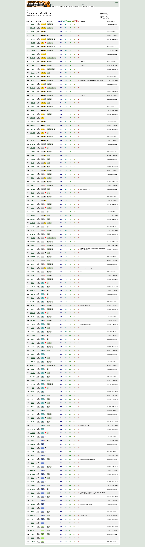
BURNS (33, 151)
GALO (32, 298)
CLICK (32, 493)
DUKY (32, 339)
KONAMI (32, 28)
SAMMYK (32, 256)
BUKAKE (32, 58)
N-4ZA (32, 328)
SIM (33, 91)
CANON (33, 541)
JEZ (33, 388)
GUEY (32, 95)
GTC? (32, 211)
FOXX (32, 496)
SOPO (32, 309)
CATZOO (32, 530)
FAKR (32, 61)
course (65, 6)
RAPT (32, 399)
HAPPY (33, 155)
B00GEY (32, 241)
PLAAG (33, 384)
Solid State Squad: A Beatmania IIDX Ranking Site (38, 4)
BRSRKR (32, 489)
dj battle (70, 6)
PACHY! (33, 54)
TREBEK (32, 181)
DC (32, 519)
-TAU (32, 208)
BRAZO (33, 50)
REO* (32, 84)
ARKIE (32, 31)
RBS (32, 410)
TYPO (32, 178)
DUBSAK (32, 88)
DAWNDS (32, 110)
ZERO (32, 275)
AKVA (32, 523)
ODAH (32, 500)
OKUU (32, 249)
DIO (33, 451)
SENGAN (32, 313)
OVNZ (32, 193)
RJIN (32, 80)
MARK (32, 185)
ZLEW (32, 448)
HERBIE (33, 215)
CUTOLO (32, 223)
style (61, 6)
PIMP (32, 24)
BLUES (33, 121)
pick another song (31, 10)
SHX (33, 343)
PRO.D (32, 73)
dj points (76, 6)
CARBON (32, 144)
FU (32, 170)
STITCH (33, 358)
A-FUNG (33, 429)
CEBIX (32, 350)
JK (32, 395)
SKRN (32, 346)
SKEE (32, 331)
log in (116, 2)
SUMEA (33, 361)
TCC (33, 425)
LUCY (32, 279)
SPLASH (32, 376)
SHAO (32, 245)
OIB (33, 114)
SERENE (32, 118)
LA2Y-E (33, 294)
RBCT (32, 283)
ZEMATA (32, 286)
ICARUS (33, 391)
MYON (32, 140)
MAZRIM (32, 301)
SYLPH (33, 485)
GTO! (32, 174)
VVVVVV (32, 129)
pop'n (92, 6)
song (53, 6)
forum (87, 6)
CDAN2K (32, 219)
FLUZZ (32, 440)
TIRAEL (33, 504)
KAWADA (32, 515)
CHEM (32, 196)
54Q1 (32, 264)
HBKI (32, 418)
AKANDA (32, 470)
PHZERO (32, 474)
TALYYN (33, 324)
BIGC (32, 46)
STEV (32, 538)
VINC (32, 511)
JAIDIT (32, 534)
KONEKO (32, 444)
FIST (32, 260)
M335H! (33, 103)
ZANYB (33, 335)
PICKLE (33, 189)
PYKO (32, 466)
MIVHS (32, 421)
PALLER (32, 320)
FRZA (32, 526)
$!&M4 (32, 455)
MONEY (33, 380)
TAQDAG (32, 125)
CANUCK (32, 234)
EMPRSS (32, 365)
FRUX (32, 69)
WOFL (32, 230)
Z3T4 (32, 478)
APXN (32, 106)
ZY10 (32, 268)
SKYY (32, 403)
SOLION (33, 373)
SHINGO (32, 433)
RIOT (32, 406)
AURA (32, 459)
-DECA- (33, 136)
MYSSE (33, 43)
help (84, 6)
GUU (32, 99)
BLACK (33, 200)
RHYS (32, 414)
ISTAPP (33, 238)
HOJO (32, 271)
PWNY (32, 163)
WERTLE (32, 76)
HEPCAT (32, 290)
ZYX (33, 35)
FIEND (32, 226)
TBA (33, 508)
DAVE (32, 463)
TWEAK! (32, 481)
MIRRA (32, 316)
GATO (32, 65)
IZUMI (32, 253)
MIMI (32, 166)
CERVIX (33, 39)
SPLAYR (32, 148)
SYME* (33, 369)
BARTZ (33, 159)
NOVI (32, 354)
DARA (32, 204)
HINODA (32, 133)
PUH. (32, 305)
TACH (32, 436)
